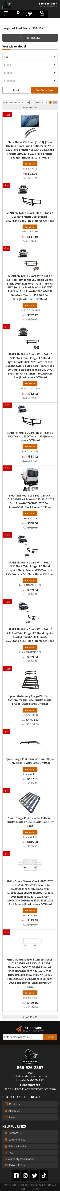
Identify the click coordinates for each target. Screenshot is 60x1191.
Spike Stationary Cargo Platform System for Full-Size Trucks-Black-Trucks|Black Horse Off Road (30, 700)
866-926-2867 (30, 1067)
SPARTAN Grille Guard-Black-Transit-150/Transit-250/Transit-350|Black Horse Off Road (30, 436)
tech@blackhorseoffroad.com (30, 1076)
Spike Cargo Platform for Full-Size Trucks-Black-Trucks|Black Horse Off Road (30, 822)
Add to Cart (30, 446)
